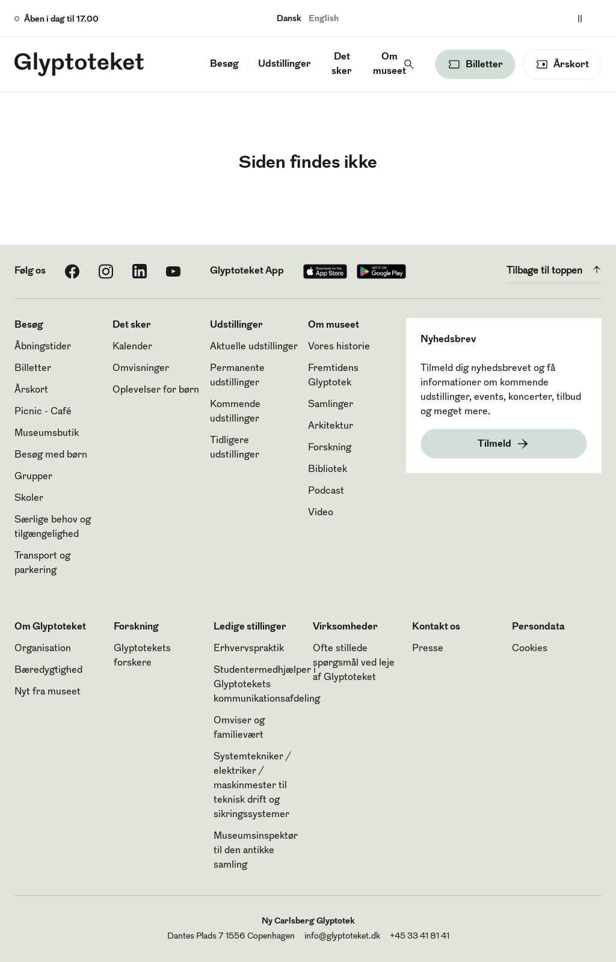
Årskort (31, 390)
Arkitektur (330, 426)
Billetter (32, 368)
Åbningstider (42, 347)
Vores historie (339, 347)
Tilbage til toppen (554, 269)
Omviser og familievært (239, 728)
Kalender (132, 347)
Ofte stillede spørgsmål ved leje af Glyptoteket (354, 663)
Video (320, 513)
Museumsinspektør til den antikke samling (256, 851)
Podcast (326, 491)
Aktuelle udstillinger (254, 347)
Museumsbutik (46, 433)
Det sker (341, 64)
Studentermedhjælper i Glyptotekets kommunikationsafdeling (267, 685)
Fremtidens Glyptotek (333, 376)
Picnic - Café (43, 412)
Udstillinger (284, 64)
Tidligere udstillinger (234, 448)
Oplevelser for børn (155, 390)
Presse (427, 649)
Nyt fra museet (47, 692)
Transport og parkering (42, 563)
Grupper (33, 477)
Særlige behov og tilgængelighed (52, 527)
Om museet (389, 64)
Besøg (224, 64)
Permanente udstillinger (237, 376)
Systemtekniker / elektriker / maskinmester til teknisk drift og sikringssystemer (252, 786)
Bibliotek (327, 469)
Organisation (42, 649)
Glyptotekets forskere (142, 656)
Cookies (529, 649)
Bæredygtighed (48, 670)
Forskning (329, 448)
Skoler (28, 498)
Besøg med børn (50, 455)
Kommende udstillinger (235, 412)
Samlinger (330, 404)
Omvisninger (140, 368)
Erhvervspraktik (249, 649)
